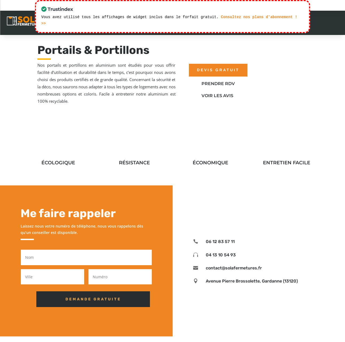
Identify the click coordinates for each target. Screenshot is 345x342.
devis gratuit (218, 70)
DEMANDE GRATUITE (87, 299)
